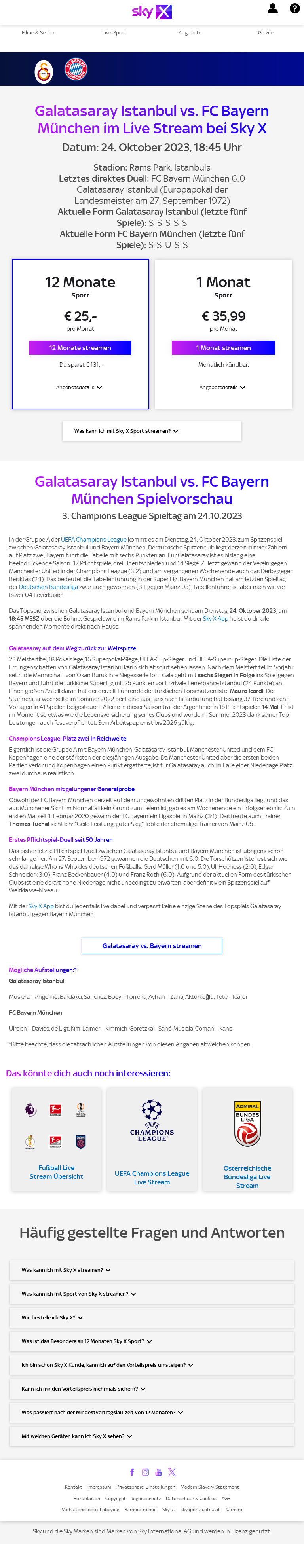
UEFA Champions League (94, 540)
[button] (273, 8)
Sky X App (215, 619)
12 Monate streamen (80, 348)
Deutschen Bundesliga (48, 588)
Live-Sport (114, 33)
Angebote (190, 33)
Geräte (266, 33)
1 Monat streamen (223, 348)
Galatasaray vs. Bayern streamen (152, 947)
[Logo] (152, 12)
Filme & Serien (38, 33)
